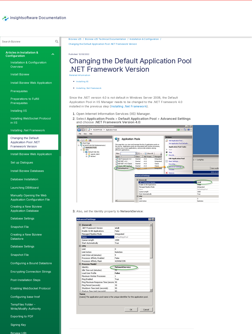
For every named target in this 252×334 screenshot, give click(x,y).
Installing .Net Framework (88, 88)
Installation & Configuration (144, 39)
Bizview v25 (75, 39)
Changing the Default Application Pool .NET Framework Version (103, 44)
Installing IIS (82, 81)
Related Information (79, 75)
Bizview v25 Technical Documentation (105, 39)
